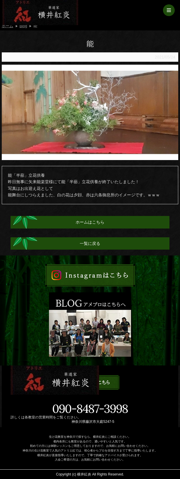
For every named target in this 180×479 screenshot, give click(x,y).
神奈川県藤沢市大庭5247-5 (93, 422)
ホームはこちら (90, 222)
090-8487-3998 (90, 409)
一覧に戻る (90, 243)
